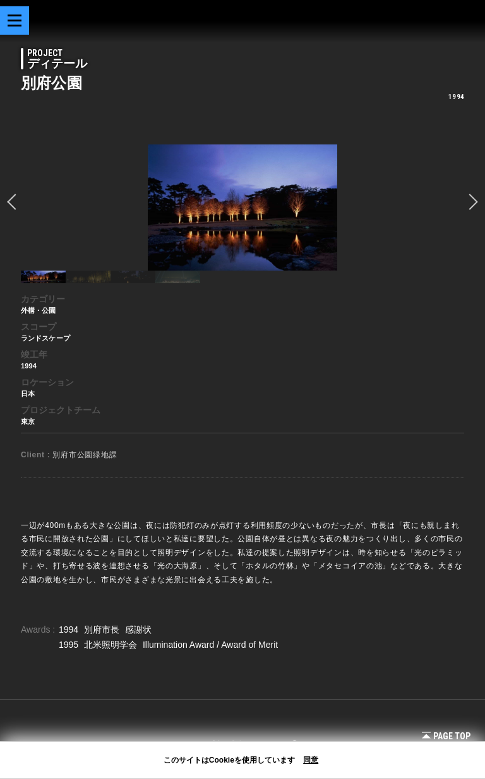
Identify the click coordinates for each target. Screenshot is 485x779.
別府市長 (103, 629)
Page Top (446, 736)
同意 (310, 760)
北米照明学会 (112, 645)
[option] (242, 207)
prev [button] (15, 202)
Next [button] (470, 202)
